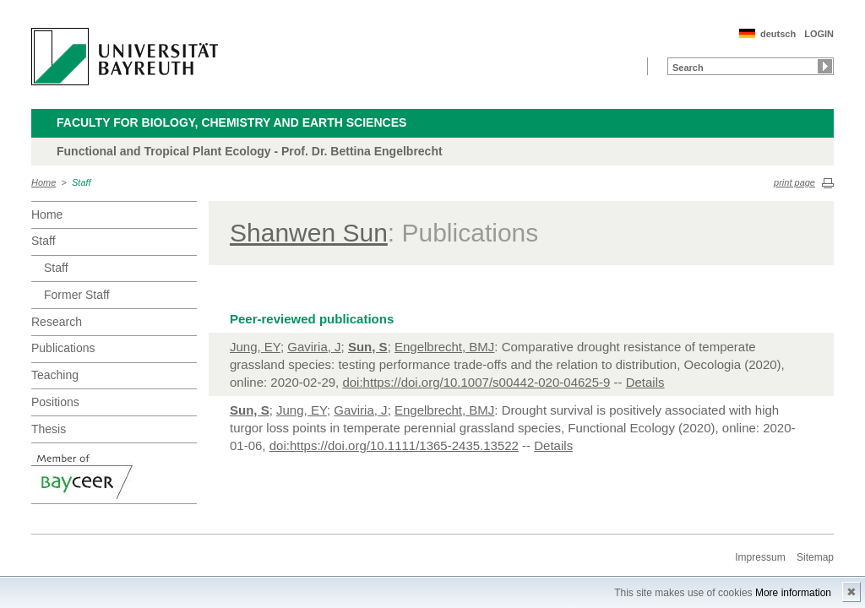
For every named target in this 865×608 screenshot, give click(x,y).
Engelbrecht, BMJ (444, 346)
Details (645, 382)
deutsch (778, 34)
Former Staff (77, 294)
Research (56, 321)
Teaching (55, 375)
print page (794, 182)
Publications (63, 348)
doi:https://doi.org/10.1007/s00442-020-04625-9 (476, 382)
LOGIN (819, 34)
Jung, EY (255, 346)
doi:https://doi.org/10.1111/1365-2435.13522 (394, 445)
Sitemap (815, 557)
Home (43, 182)
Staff (81, 182)
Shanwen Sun (309, 233)
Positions (55, 402)
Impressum (760, 557)
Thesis (48, 429)
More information (793, 593)
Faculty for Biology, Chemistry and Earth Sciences (231, 122)
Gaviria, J (313, 346)
